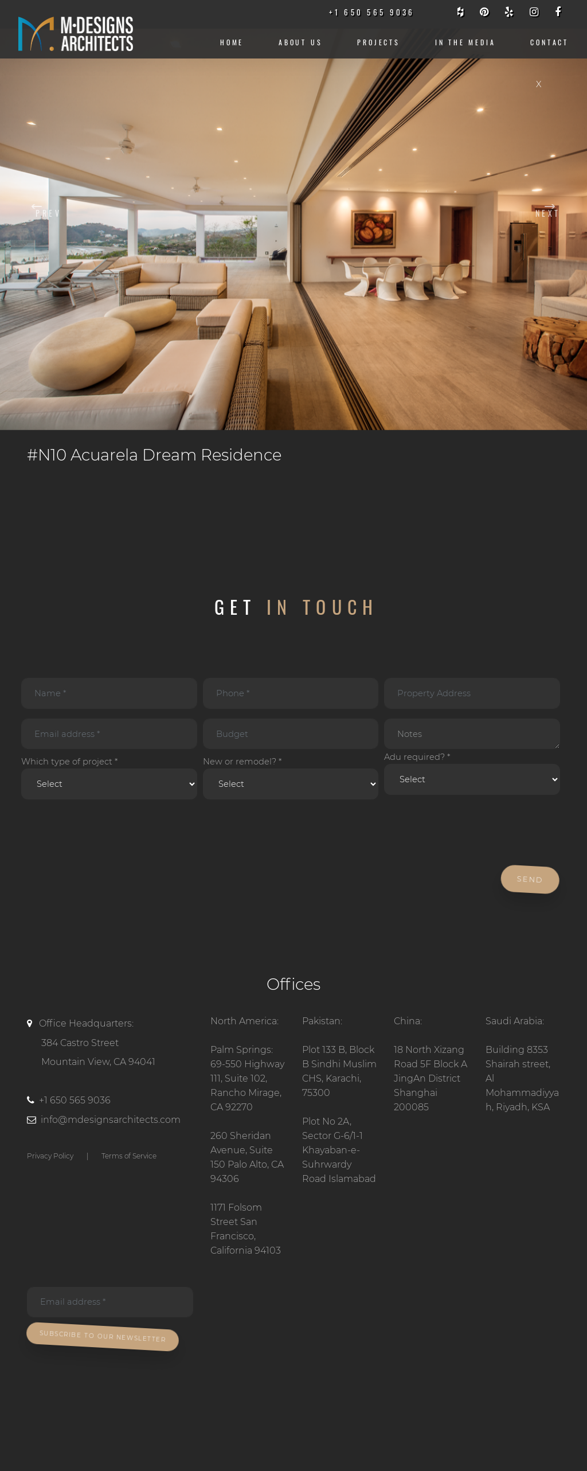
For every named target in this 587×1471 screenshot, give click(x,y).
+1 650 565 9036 (75, 1100)
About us (301, 42)
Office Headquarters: (110, 1045)
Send (531, 879)
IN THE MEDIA (465, 42)
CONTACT (549, 42)
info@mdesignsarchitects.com (111, 1119)
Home (232, 42)
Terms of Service (128, 1156)
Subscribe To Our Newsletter (104, 1336)
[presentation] (105, 833)
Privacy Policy (50, 1156)
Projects (378, 42)
